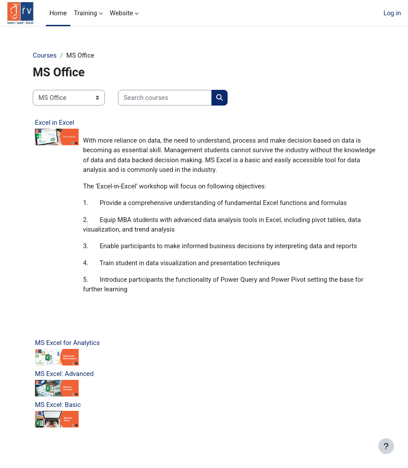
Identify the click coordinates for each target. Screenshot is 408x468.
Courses (45, 55)
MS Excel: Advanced (64, 374)
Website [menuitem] (121, 13)
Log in (392, 13)
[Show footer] (386, 446)
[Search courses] (165, 98)
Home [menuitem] (58, 13)
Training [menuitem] (85, 13)
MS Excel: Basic (58, 405)
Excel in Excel (54, 122)
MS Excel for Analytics (67, 343)
